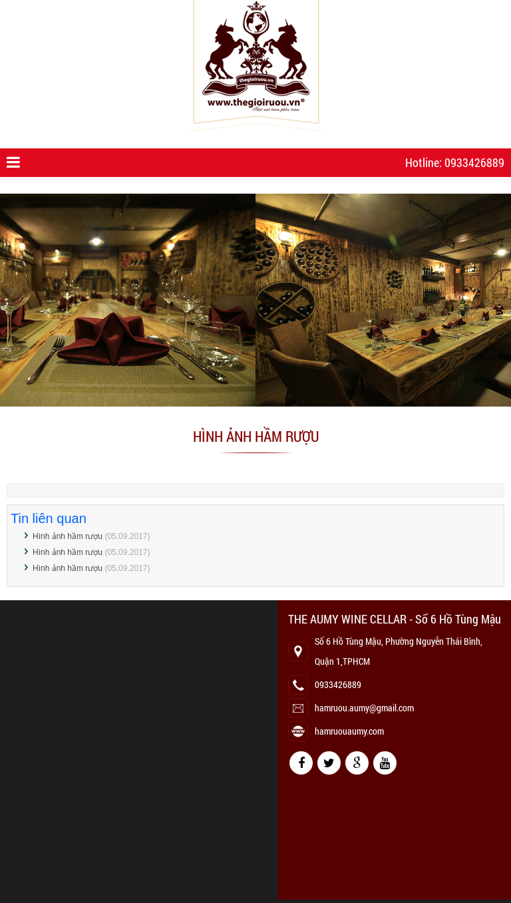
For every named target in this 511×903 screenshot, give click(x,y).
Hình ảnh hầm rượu (67, 536)
